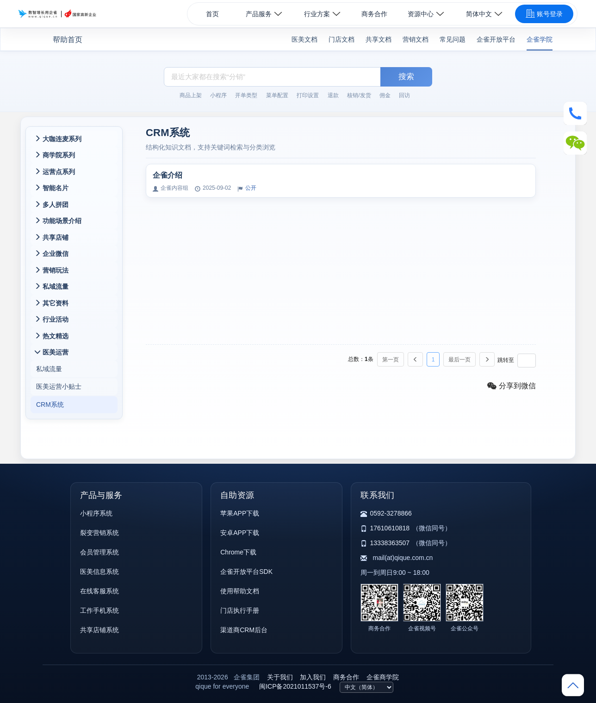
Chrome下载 (238, 552)
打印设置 (308, 95)
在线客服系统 (99, 591)
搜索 (406, 76)
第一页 (390, 359)
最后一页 (459, 359)
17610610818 (390, 528)
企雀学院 (540, 39)
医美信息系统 (99, 571)
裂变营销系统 (99, 532)
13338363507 (390, 543)
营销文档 (415, 39)
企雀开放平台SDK (246, 571)
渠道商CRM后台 (243, 630)
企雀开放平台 (496, 39)
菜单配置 (277, 95)
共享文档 (378, 39)
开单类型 (246, 95)
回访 (404, 95)
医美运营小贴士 (58, 391)
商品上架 (191, 95)
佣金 (385, 95)
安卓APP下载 (239, 532)
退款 (333, 95)
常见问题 (453, 39)
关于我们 (280, 677)
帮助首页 (67, 40)
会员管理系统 (99, 552)
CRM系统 (50, 409)
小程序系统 (96, 513)
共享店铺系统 (99, 630)
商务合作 (374, 14)
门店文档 (341, 39)
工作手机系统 (99, 610)
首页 (212, 14)
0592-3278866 (390, 513)
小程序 (218, 95)
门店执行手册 (239, 610)
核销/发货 (359, 95)
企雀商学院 (382, 677)
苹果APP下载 (239, 513)
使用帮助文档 (239, 591)
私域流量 (49, 372)
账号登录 (544, 13)
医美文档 (304, 39)
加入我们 (313, 677)
